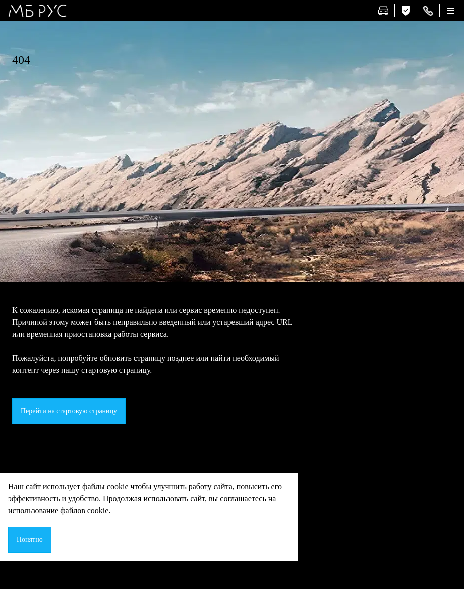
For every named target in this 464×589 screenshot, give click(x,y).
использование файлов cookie (58, 510)
